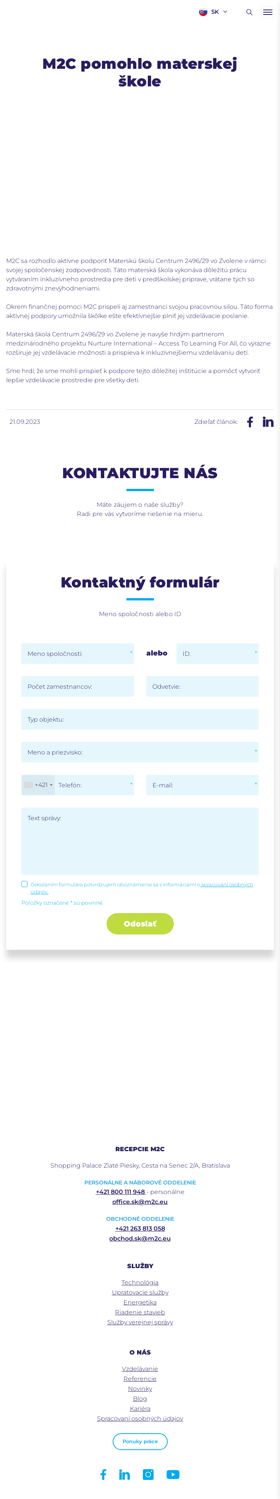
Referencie (140, 1378)
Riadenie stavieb (140, 1312)
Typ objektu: (46, 719)
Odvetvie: (166, 686)
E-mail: (162, 785)
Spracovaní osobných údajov (140, 1418)
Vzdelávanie (140, 1368)
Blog (140, 1398)
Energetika (140, 1302)
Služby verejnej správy (140, 1322)
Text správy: (44, 818)
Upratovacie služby (140, 1292)
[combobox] (38, 785)
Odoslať (140, 923)
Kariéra (140, 1408)
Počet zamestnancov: (60, 686)
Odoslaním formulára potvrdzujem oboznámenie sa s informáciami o (142, 888)
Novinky (140, 1388)
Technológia (140, 1282)
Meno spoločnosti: (55, 653)
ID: (187, 653)
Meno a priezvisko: (55, 752)
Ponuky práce (140, 1441)
